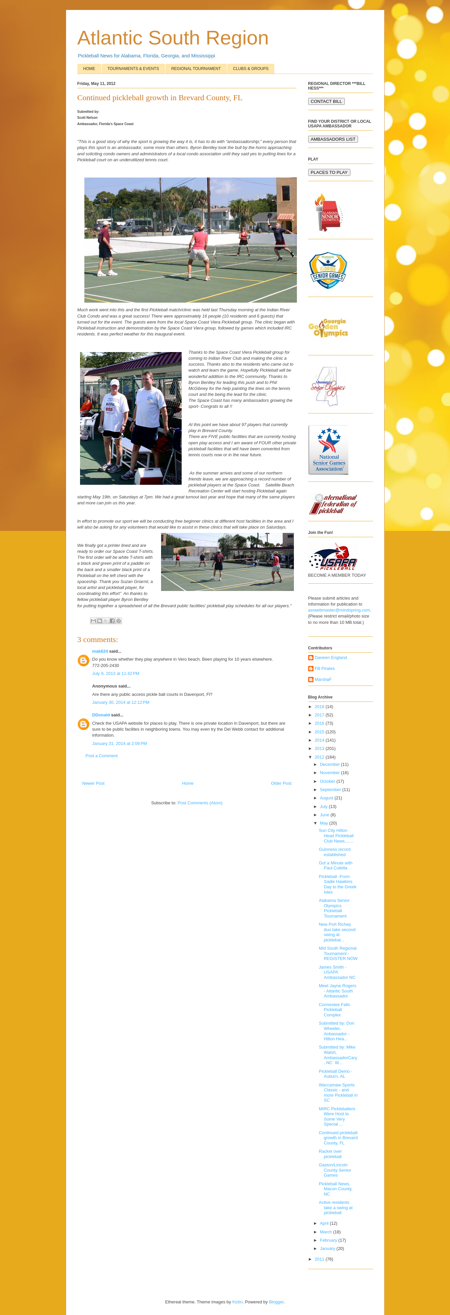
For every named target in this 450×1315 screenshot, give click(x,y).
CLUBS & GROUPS (251, 68)
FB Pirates (325, 668)
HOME (89, 68)
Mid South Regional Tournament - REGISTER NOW (338, 953)
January (328, 1248)
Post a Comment (102, 755)
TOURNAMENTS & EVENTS (133, 68)
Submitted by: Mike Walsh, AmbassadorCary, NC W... (338, 1055)
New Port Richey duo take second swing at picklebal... (337, 932)
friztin (237, 1301)
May (324, 823)
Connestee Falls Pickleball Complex (334, 1009)
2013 (320, 748)
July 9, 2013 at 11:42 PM (115, 673)
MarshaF (323, 679)
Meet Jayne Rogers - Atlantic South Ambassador (337, 990)
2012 (320, 757)
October (328, 781)
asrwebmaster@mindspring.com (339, 610)
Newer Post (93, 783)
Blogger (276, 1301)
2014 (320, 740)
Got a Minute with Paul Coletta (335, 865)
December (330, 764)
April (325, 1223)
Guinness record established (334, 852)
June (325, 814)
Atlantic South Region (173, 38)
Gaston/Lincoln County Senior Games (335, 1170)
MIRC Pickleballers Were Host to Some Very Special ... (337, 1116)
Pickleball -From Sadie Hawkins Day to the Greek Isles (337, 884)
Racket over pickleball (330, 1154)
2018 (320, 706)
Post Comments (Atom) (200, 802)
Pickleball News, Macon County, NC (335, 1189)
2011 (320, 1259)
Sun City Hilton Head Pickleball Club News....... (336, 835)
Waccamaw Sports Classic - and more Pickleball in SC (338, 1092)
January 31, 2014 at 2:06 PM (119, 743)
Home (188, 783)
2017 (320, 714)
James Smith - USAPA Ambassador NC (337, 972)
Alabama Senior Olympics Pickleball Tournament (334, 908)
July (324, 806)
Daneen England (331, 657)
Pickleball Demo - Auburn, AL (335, 1074)
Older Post (281, 783)
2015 (320, 731)
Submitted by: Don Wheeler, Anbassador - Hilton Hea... (336, 1031)
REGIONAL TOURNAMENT (196, 68)
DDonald (101, 714)
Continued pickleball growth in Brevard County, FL (338, 1137)
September (331, 789)
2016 (320, 723)
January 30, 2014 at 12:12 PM (120, 702)
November (330, 772)
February (329, 1240)
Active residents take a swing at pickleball (336, 1207)
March (326, 1231)
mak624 (100, 651)
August (327, 797)
